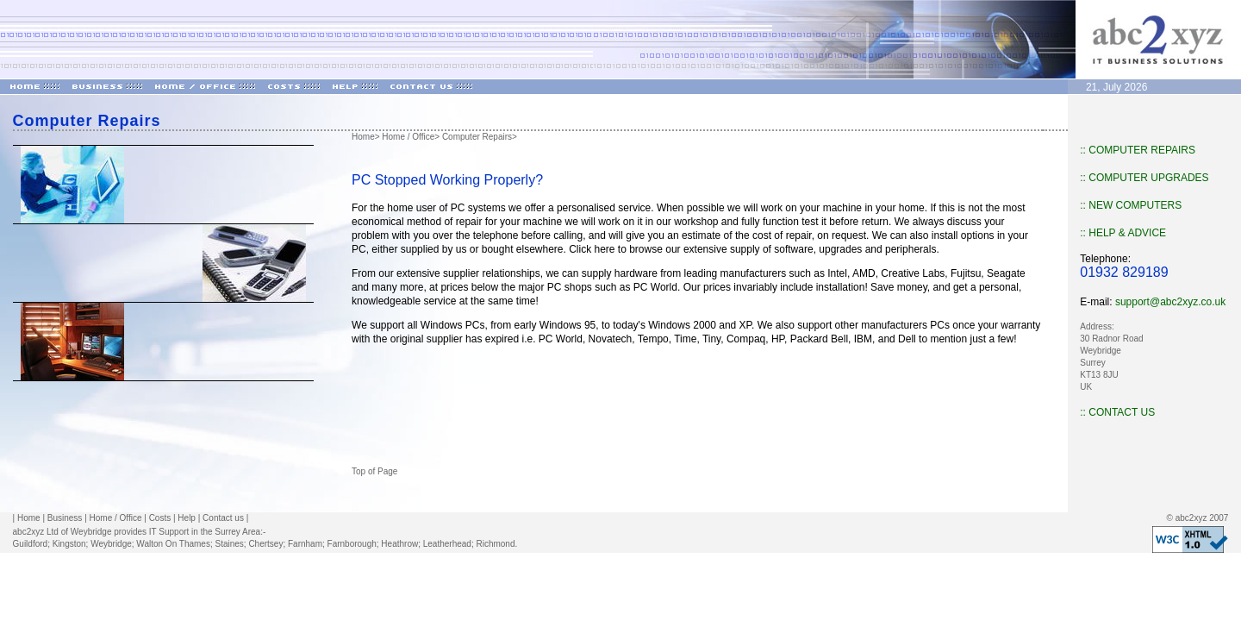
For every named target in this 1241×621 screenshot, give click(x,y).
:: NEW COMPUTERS (1131, 205)
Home (29, 518)
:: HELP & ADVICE (1123, 233)
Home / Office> (411, 136)
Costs (160, 518)
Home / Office (116, 518)
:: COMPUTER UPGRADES (1144, 178)
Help (187, 518)
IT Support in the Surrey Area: (206, 531)
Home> (366, 136)
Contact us (223, 518)
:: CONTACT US (1117, 412)
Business (65, 518)
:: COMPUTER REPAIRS (1137, 150)
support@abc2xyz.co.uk (1170, 302)
